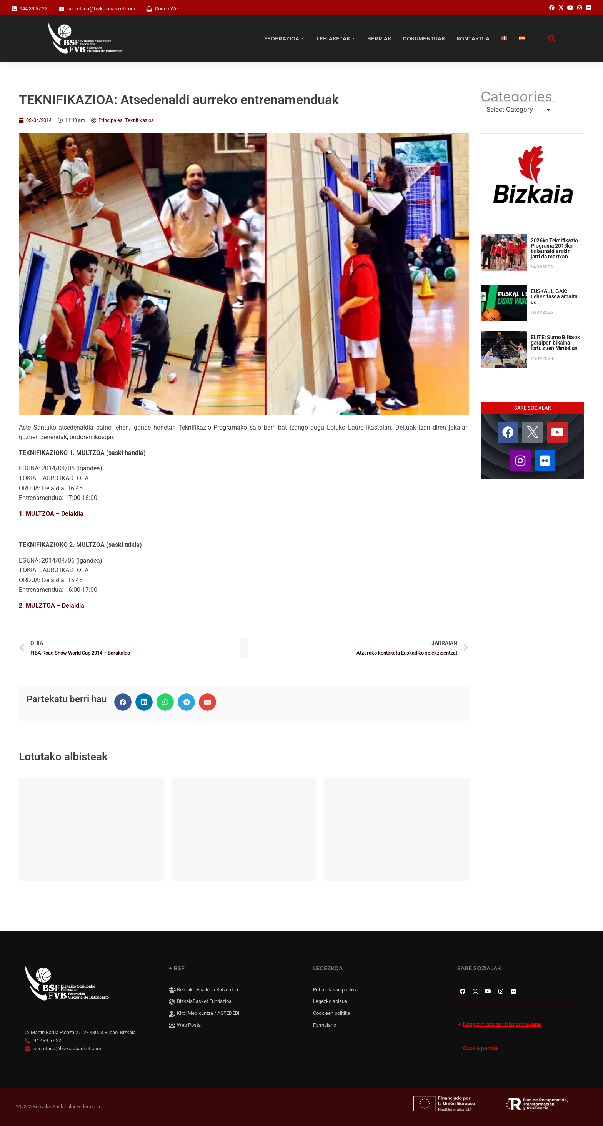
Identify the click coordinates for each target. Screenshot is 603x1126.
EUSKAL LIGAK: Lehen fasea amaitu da (554, 296)
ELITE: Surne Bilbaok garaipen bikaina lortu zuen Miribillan (555, 342)
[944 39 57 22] (14, 9)
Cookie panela (480, 1048)
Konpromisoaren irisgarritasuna (502, 1024)
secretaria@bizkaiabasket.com (101, 9)
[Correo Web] (149, 9)
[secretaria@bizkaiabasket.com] (61, 9)
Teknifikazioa (139, 120)
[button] (123, 702)
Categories (516, 96)
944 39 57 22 (33, 9)
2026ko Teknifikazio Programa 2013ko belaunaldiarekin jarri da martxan (554, 248)
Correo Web (167, 9)
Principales (110, 120)
